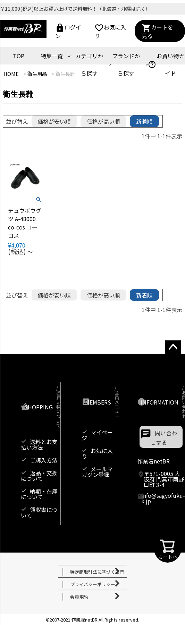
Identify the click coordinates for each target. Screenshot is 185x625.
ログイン (68, 30)
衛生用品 (37, 73)
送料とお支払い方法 (39, 444)
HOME (11, 73)
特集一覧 (52, 56)
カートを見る (157, 30)
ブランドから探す (126, 64)
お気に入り (110, 30)
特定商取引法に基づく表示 (97, 571)
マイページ (97, 435)
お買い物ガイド (166, 64)
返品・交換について (39, 476)
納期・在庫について (39, 494)
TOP (18, 56)
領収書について (39, 512)
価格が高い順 (103, 121)
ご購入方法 (44, 460)
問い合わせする (163, 437)
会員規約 (79, 596)
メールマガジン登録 (97, 472)
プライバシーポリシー (92, 584)
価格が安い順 (54, 121)
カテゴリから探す (89, 64)
